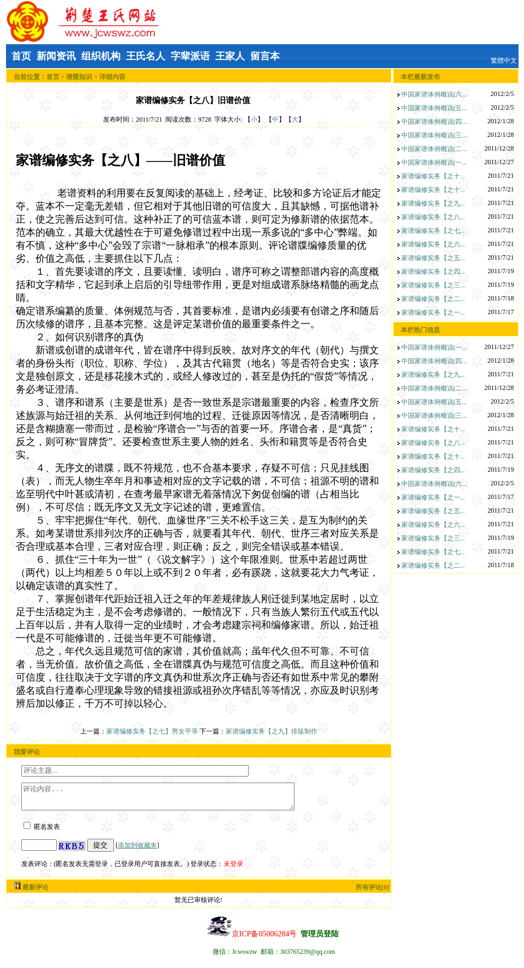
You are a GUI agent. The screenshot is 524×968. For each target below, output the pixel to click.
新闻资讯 (56, 56)
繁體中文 (504, 60)
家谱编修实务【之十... (433, 176)
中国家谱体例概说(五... (434, 108)
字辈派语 (190, 56)
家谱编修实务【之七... (433, 231)
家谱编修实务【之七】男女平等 (152, 731)
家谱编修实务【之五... (433, 258)
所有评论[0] (372, 892)
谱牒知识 (79, 77)
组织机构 (101, 56)
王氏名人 (145, 56)
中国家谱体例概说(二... (434, 149)
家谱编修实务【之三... (433, 285)
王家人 (230, 56)
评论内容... (174, 799)
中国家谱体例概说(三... (434, 135)
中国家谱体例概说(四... (434, 121)
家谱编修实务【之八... (433, 217)
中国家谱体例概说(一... (434, 162)
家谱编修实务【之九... (433, 203)
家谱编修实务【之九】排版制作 (271, 731)
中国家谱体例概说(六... (434, 94)
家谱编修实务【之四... (433, 271)
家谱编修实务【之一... (433, 312)
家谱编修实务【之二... (433, 299)
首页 (21, 56)
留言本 (265, 56)
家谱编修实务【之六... (433, 244)
